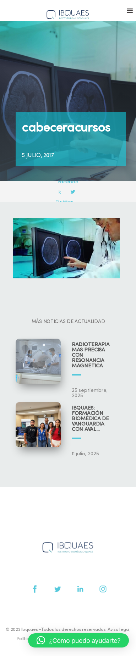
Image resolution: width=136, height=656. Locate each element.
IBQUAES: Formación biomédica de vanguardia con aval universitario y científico (92, 419)
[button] (78, 640)
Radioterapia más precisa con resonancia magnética (90, 355)
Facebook (68, 182)
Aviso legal (119, 629)
